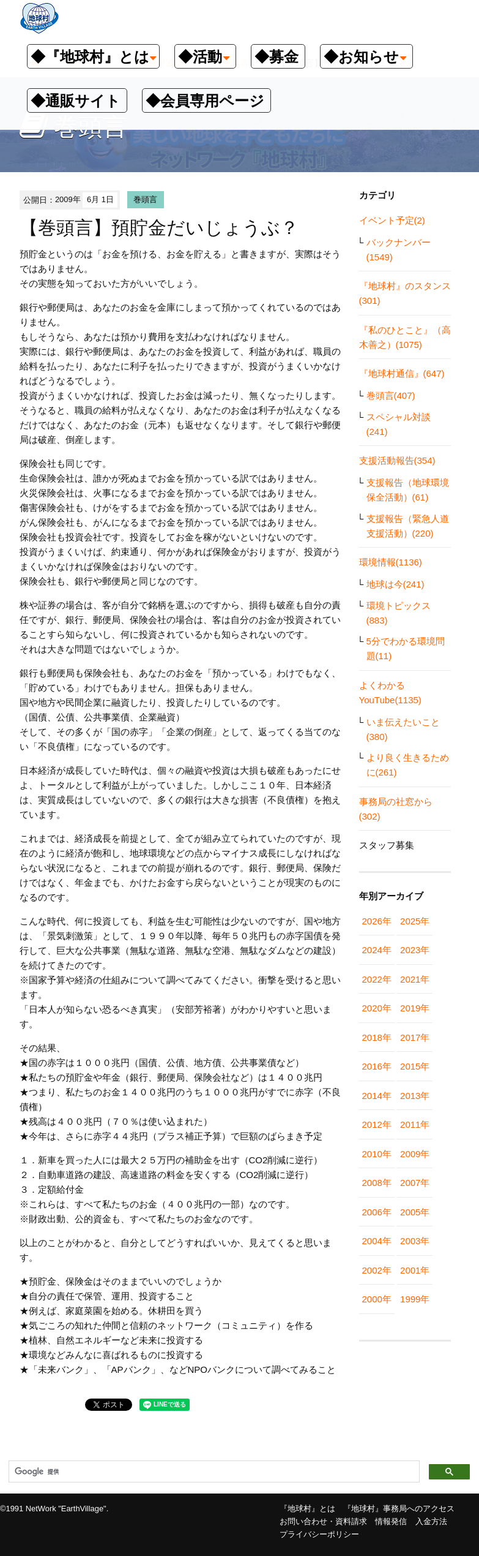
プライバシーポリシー (319, 1534)
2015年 (414, 1066)
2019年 (414, 1008)
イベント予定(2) (392, 220)
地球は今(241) (395, 584)
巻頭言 (145, 199)
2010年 (377, 1154)
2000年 (377, 1299)
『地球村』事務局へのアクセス (399, 1508)
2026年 (377, 921)
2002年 (377, 1270)
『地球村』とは (307, 1508)
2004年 (377, 1241)
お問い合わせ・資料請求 (323, 1521)
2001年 (414, 1270)
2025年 (414, 921)
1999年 (414, 1299)
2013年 (414, 1095)
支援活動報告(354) (397, 460)
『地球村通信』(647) (402, 373)
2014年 (377, 1095)
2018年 (377, 1037)
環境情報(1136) (390, 562)
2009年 (414, 1154)
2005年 (414, 1212)
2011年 (414, 1124)
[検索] (213, 1472)
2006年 (377, 1212)
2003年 (414, 1241)
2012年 (377, 1124)
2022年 (377, 979)
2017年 (414, 1037)
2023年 (414, 950)
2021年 (414, 979)
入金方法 (431, 1521)
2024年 (377, 950)
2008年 (377, 1182)
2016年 (377, 1066)
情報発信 (391, 1521)
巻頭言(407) (390, 395)
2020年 (377, 1008)
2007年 (414, 1182)
